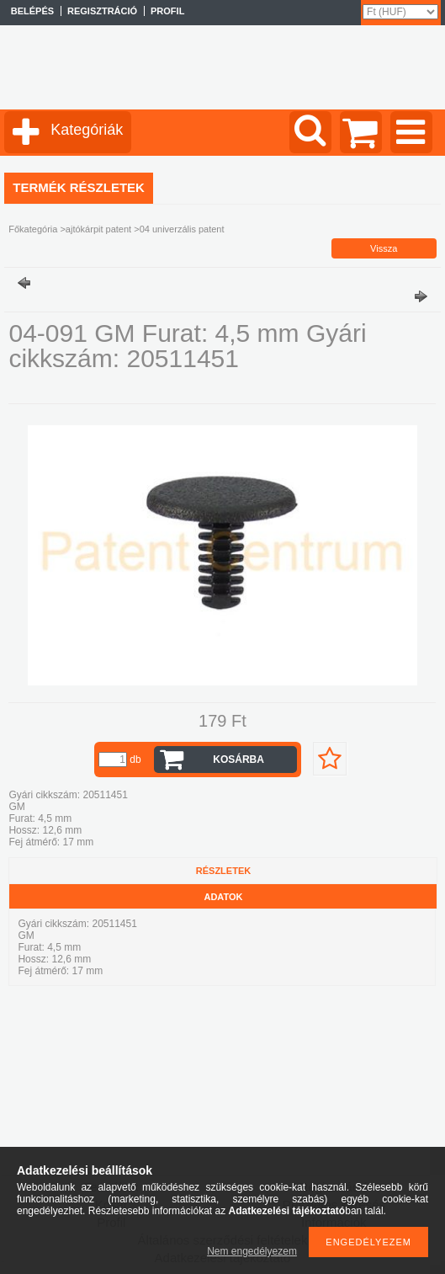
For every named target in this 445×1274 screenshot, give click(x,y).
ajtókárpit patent (98, 229)
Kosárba (238, 759)
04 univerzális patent (182, 229)
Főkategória (32, 229)
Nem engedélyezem (252, 1251)
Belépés (32, 11)
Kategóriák (86, 129)
